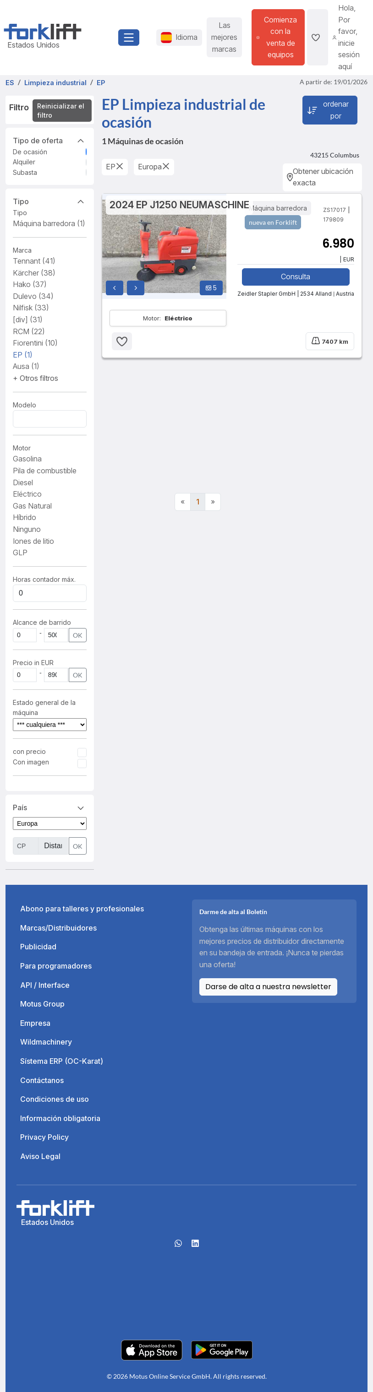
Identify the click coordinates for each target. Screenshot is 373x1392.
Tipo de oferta (50, 140)
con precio (29, 751)
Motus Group (42, 1003)
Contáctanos (42, 1080)
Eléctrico (27, 493)
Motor (22, 448)
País (50, 807)
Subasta (25, 172)
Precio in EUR (33, 662)
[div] (28, 319)
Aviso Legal (40, 1156)
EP (23, 354)
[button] (35, 378)
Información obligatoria (60, 1118)
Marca (22, 250)
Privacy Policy (44, 1137)
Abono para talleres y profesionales (82, 908)
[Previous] (183, 502)
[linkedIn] (195, 1246)
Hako (30, 284)
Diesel (23, 482)
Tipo (50, 201)
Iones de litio (33, 541)
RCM (29, 331)
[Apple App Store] (151, 1349)
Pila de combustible (45, 470)
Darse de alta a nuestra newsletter (268, 986)
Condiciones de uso (54, 1099)
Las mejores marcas (224, 37)
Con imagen (31, 762)
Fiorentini (35, 342)
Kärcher (34, 272)
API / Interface (45, 985)
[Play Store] (221, 1349)
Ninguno (27, 529)
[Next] (213, 502)
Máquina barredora (49, 223)
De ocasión (30, 152)
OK (77, 635)
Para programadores (56, 965)
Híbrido (24, 517)
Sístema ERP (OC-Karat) (61, 1061)
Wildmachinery (46, 1041)
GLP (20, 552)
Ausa (26, 366)
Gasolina (27, 458)
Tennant (34, 260)
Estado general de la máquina (44, 707)
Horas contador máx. (44, 579)
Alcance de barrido (42, 622)
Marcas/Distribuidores (58, 927)
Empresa (35, 1023)
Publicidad (38, 946)
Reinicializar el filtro (60, 110)
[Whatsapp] (178, 1246)
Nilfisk (31, 307)
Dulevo (33, 296)
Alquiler (24, 162)
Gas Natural (32, 505)
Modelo (24, 405)
